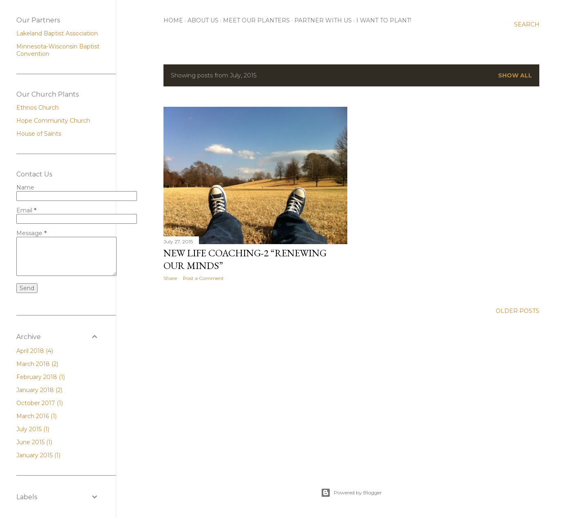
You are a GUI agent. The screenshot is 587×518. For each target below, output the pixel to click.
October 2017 (39, 403)
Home (173, 20)
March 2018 (37, 364)
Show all (515, 75)
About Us (203, 20)
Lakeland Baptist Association (57, 33)
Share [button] (170, 278)
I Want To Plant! (383, 20)
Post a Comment (203, 278)
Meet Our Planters (256, 20)
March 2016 (36, 416)
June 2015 (34, 442)
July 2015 (32, 429)
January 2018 (39, 390)
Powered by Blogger (351, 493)
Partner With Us (323, 20)
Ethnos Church (37, 107)
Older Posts (517, 311)
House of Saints (38, 133)
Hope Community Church (53, 120)
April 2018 (34, 351)
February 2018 (40, 377)
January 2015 (38, 455)
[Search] (526, 24)
